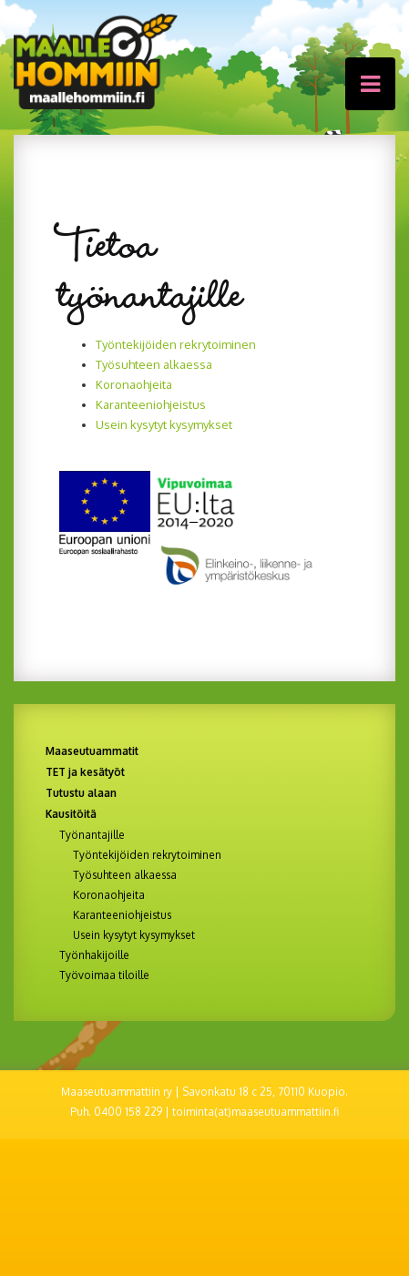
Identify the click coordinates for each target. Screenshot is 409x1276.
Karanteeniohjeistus (151, 404)
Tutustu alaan (81, 793)
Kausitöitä (71, 814)
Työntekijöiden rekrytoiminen (176, 344)
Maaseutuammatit (92, 751)
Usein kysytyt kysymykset (164, 424)
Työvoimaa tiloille (104, 975)
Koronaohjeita (134, 384)
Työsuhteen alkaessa (154, 364)
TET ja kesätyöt (85, 772)
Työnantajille (92, 835)
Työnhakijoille (94, 955)
